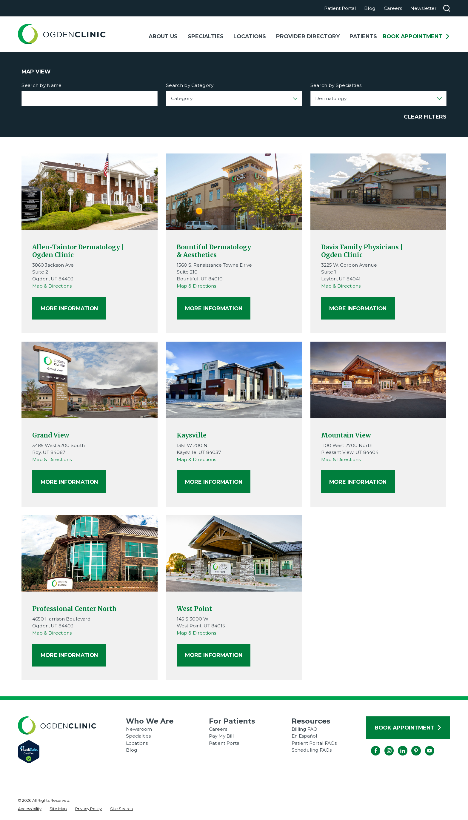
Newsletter (423, 8)
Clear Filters (425, 117)
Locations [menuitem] (249, 36)
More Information (69, 308)
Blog (369, 8)
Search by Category (190, 85)
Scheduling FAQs (312, 750)
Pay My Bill (221, 736)
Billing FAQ (304, 729)
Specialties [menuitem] (206, 36)
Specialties (138, 736)
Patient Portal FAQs (314, 743)
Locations (137, 743)
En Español (304, 736)
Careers (393, 8)
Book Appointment (416, 36)
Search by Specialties (336, 85)
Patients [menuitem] (363, 36)
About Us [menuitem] (163, 36)
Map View (35, 72)
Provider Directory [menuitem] (308, 36)
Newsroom (139, 729)
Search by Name (41, 85)
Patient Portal (340, 8)
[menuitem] (29, 809)
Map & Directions (52, 286)
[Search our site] (446, 8)
